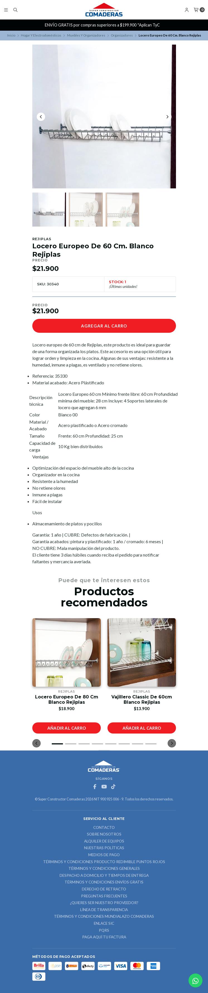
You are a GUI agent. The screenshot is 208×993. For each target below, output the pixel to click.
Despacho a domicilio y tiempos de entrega (104, 876)
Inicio (11, 35)
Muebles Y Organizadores (86, 35)
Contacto (104, 828)
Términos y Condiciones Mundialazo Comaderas (104, 917)
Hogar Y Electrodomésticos (41, 35)
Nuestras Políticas (104, 848)
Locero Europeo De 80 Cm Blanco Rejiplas (66, 700)
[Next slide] (167, 117)
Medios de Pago (104, 855)
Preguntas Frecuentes (104, 896)
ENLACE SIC (104, 924)
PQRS (104, 931)
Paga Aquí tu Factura (104, 937)
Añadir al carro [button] (66, 727)
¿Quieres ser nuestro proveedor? (104, 903)
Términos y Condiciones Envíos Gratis (104, 882)
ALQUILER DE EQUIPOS (104, 841)
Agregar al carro (104, 325)
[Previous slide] (41, 117)
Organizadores (122, 35)
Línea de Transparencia (104, 910)
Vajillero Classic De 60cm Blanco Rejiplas (141, 700)
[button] (57, 743)
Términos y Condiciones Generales (104, 869)
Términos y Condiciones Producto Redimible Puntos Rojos (104, 862)
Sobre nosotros (104, 834)
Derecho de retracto (104, 889)
